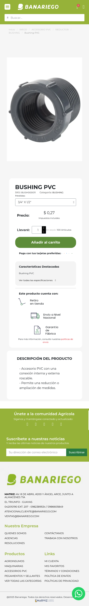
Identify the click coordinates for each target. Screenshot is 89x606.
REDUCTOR (62, 29)
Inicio (12, 29)
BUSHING (14, 32)
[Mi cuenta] (83, 7)
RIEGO (23, 29)
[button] (9, 109)
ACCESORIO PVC (41, 29)
